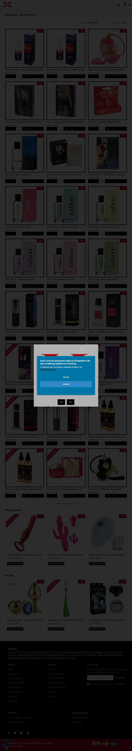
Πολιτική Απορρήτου (48, 369)
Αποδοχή (66, 377)
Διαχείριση (66, 384)
